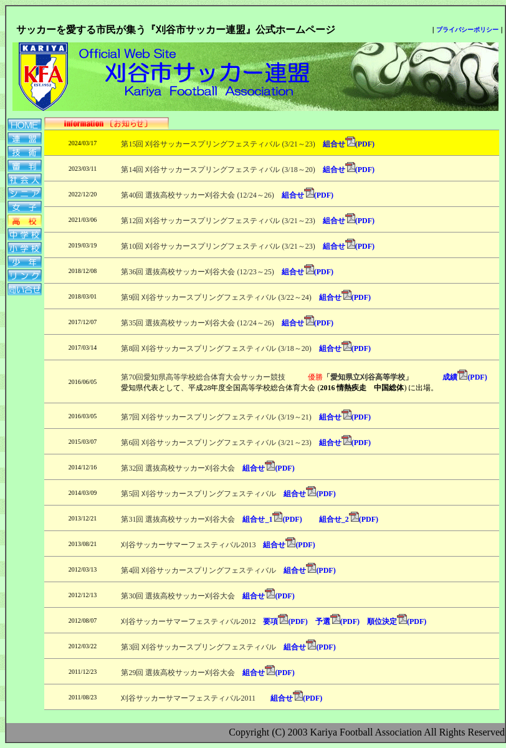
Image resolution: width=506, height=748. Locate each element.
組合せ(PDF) (349, 144)
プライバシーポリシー (467, 29)
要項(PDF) (285, 621)
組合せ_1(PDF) (272, 519)
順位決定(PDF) (396, 621)
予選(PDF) (337, 621)
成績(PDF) (453, 377)
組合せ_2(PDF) (348, 519)
